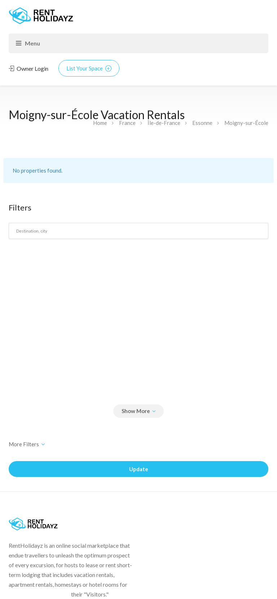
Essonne (202, 123)
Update (138, 469)
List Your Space (88, 68)
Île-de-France (164, 123)
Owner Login (28, 68)
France (127, 123)
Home (100, 123)
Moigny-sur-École (246, 123)
